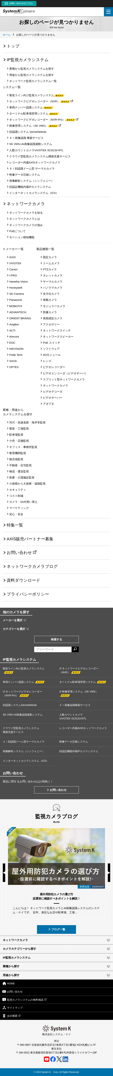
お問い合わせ (19, 552)
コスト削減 (16, 495)
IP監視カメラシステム (28, 59)
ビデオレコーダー (54, 367)
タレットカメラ (52, 275)
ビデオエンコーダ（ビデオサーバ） (65, 373)
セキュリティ (17, 489)
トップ (13, 46)
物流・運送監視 (19, 471)
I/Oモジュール (52, 354)
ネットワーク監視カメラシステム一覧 (33, 81)
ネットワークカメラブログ (32, 566)
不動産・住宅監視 (20, 465)
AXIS (12, 257)
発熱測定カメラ (52, 318)
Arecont (14, 336)
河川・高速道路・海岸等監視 (27, 422)
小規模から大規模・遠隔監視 (27, 483)
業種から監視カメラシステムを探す (31, 68)
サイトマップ (12, 1008)
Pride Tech (15, 354)
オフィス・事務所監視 (23, 447)
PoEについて (17, 231)
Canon (13, 269)
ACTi (12, 330)
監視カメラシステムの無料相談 (24, 1000)
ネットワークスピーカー (58, 336)
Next (109, 872)
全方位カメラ (51, 293)
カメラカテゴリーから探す (19, 948)
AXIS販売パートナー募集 (30, 539)
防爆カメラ (50, 312)
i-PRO (13, 275)
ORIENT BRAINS (20, 318)
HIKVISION (16, 348)
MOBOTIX (15, 306)
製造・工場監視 (19, 428)
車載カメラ (50, 299)
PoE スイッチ (51, 342)
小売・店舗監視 (19, 440)
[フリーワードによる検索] (53, 649)
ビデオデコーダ (52, 391)
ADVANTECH (17, 312)
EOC (12, 342)
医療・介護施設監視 (21, 477)
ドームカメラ (51, 263)
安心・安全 (16, 514)
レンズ (47, 360)
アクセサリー (51, 324)
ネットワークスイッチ (57, 330)
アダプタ (48, 403)
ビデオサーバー (52, 397)
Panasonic (15, 299)
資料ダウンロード (23, 580)
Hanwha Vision (18, 281)
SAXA (13, 360)
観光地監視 (16, 459)
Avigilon (14, 324)
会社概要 (11, 1016)
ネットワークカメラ (26, 203)
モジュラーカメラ (54, 306)
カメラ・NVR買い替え (23, 501)
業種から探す (11, 966)
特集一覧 (15, 525)
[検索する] (75, 649)
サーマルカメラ (52, 281)
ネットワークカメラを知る (26, 212)
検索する (56, 639)
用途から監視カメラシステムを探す (31, 74)
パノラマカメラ (52, 287)
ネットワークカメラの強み (26, 225)
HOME (8, 983)
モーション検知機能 (21, 237)
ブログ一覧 (56, 929)
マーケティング (19, 507)
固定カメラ (50, 257)
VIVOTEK (15, 263)
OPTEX (14, 367)
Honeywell (15, 287)
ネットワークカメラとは (24, 218)
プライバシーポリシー (28, 594)
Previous (4, 872)
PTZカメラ (49, 269)
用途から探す (11, 975)
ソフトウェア (51, 348)
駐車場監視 (16, 434)
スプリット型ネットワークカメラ (64, 379)
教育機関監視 (17, 453)
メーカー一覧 (15, 249)
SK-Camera (16, 293)
